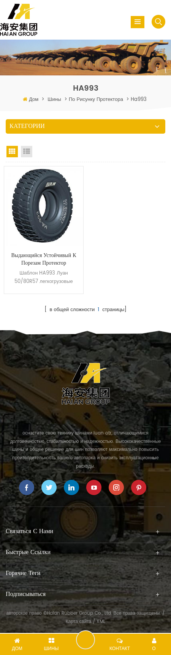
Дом (33, 100)
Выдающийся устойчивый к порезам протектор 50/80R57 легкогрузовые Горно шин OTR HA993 (43, 259)
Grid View (12, 151)
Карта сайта (79, 621)
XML (101, 621)
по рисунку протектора (96, 100)
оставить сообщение (85, 639)
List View (26, 151)
